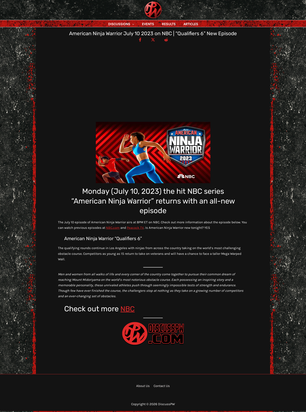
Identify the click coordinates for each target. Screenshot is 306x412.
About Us (143, 387)
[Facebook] (139, 40)
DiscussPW (145, 18)
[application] (141, 24)
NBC (127, 309)
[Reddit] (167, 40)
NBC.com (113, 229)
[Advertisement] (153, 72)
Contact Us (161, 387)
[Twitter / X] (153, 40)
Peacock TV (135, 229)
